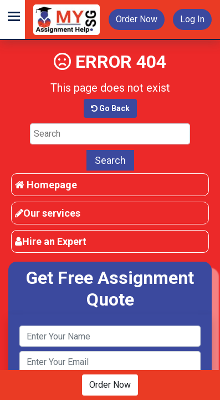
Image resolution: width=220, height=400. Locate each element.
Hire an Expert (50, 241)
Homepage (46, 185)
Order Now (136, 19)
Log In (192, 19)
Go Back (110, 108)
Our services (47, 213)
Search (110, 160)
